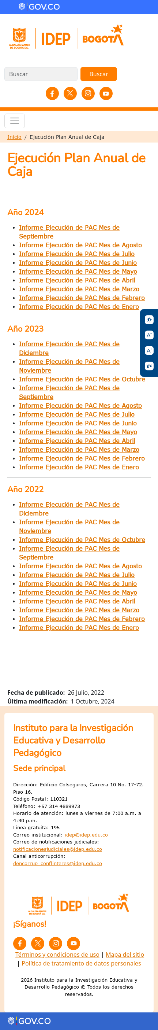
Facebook (52, 93)
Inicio (14, 137)
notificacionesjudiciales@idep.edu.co (57, 849)
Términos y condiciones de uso (57, 954)
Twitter (70, 93)
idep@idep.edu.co (86, 835)
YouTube (106, 93)
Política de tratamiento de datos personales (81, 963)
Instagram (88, 93)
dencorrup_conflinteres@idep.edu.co (57, 863)
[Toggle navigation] (14, 121)
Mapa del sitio (125, 954)
